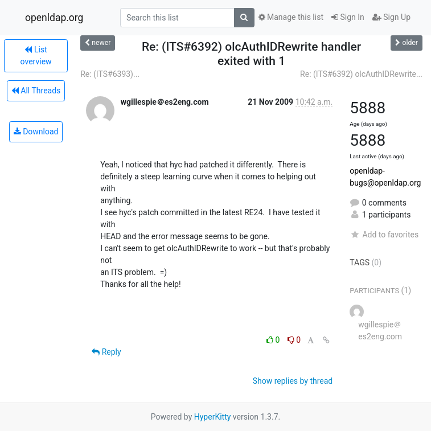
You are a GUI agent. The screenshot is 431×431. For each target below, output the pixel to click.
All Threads (35, 90)
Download (36, 131)
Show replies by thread (293, 380)
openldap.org (54, 17)
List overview (36, 55)
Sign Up (391, 17)
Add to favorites (384, 234)
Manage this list (290, 17)
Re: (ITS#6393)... (109, 74)
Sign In (347, 17)
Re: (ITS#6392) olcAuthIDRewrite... (361, 74)
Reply (106, 351)
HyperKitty (212, 416)
